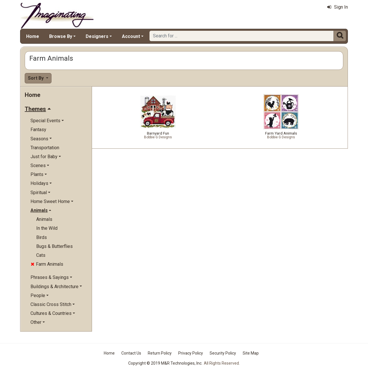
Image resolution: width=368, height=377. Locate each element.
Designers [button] (97, 36)
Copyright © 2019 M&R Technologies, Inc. (165, 363)
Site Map (251, 353)
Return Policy (160, 353)
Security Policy (223, 353)
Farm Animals (47, 264)
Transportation (44, 147)
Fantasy (38, 129)
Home (32, 36)
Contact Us (131, 353)
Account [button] (131, 36)
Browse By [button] (60, 36)
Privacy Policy (190, 353)
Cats (40, 255)
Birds (41, 237)
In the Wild (46, 228)
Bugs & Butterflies (54, 246)
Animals (44, 219)
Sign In (337, 7)
